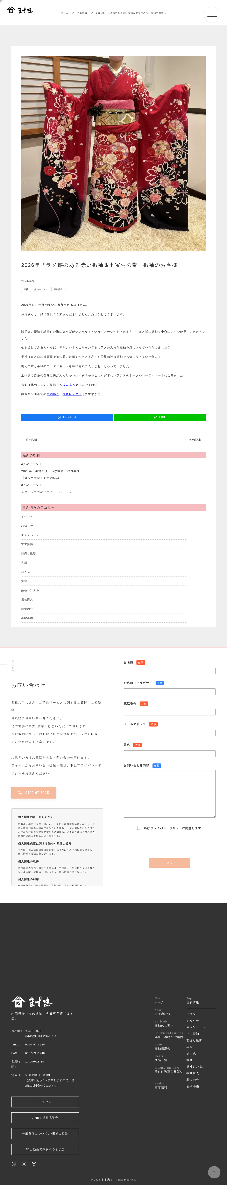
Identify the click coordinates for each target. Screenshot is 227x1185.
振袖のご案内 (169, 1023)
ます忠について (169, 1012)
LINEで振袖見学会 (45, 1117)
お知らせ (27, 525)
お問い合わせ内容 (170, 792)
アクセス (45, 1102)
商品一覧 (169, 1058)
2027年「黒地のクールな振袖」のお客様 (50, 471)
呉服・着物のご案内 (169, 1035)
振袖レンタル (41, 289)
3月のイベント (31, 485)
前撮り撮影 (28, 553)
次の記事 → (197, 439)
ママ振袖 (27, 544)
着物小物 (27, 618)
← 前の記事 (29, 439)
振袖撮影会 (169, 1046)
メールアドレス (170, 729)
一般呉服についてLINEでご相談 (45, 1133)
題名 (170, 750)
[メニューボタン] (212, 15)
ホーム (64, 13)
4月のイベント (31, 464)
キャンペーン (30, 535)
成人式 (25, 572)
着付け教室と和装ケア (169, 1072)
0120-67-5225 (33, 792)
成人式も (69, 384)
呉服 (24, 562)
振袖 (26, 289)
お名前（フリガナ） (170, 688)
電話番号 (170, 709)
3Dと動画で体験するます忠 (45, 1149)
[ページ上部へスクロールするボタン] (214, 1172)
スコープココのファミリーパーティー (48, 492)
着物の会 (27, 608)
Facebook (67, 417)
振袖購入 (58, 289)
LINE (160, 417)
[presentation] (169, 844)
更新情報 (169, 1085)
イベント (27, 516)
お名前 (170, 668)
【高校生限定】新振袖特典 (40, 478)
